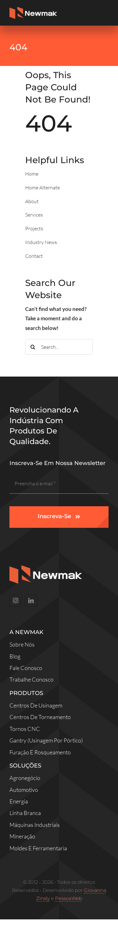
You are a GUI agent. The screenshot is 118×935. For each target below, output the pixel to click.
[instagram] (15, 600)
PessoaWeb (68, 898)
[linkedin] (31, 600)
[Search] (33, 347)
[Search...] (59, 347)
